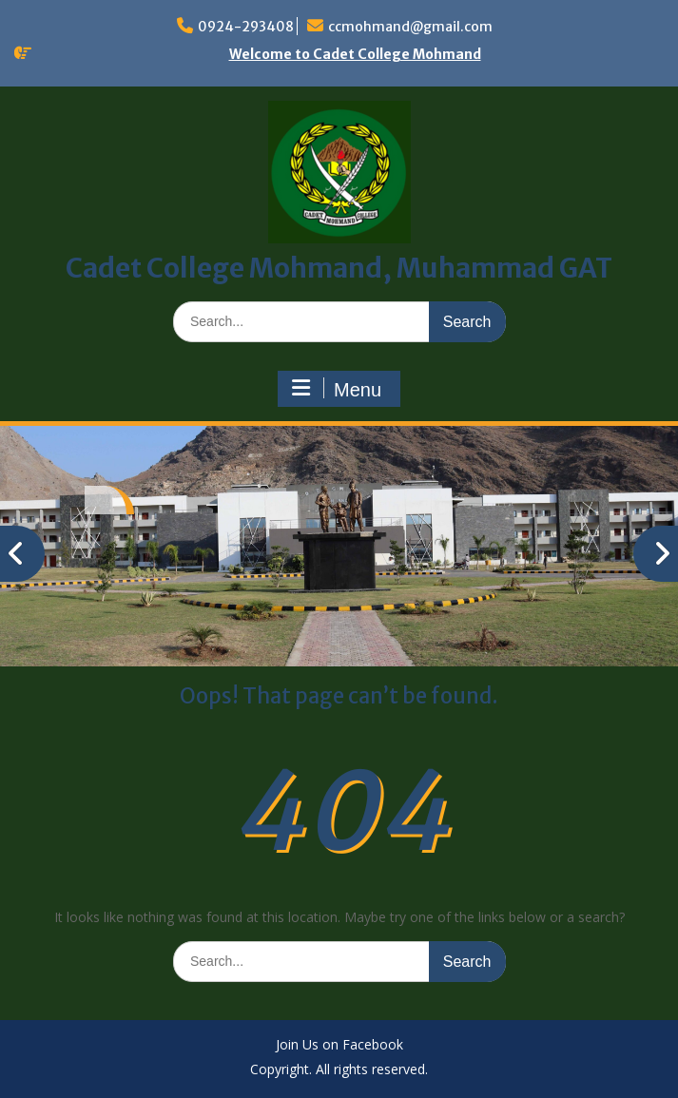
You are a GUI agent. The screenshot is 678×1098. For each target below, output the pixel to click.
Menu (336, 388)
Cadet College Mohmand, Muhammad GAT (339, 268)
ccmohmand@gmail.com (410, 26)
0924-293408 (246, 26)
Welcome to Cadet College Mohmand (355, 54)
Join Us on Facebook (339, 1045)
